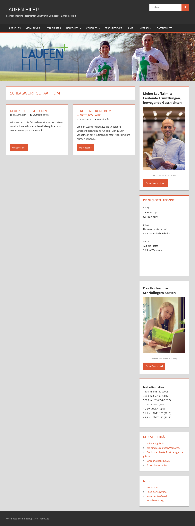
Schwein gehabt (155, 443)
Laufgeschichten (41, 114)
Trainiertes (54, 28)
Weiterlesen (18, 147)
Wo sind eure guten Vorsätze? (163, 448)
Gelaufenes (34, 28)
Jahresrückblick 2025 (158, 460)
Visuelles (93, 28)
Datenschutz (164, 28)
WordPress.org (155, 500)
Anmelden (152, 487)
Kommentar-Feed (157, 496)
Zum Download (154, 366)
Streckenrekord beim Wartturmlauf (94, 113)
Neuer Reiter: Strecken (28, 110)
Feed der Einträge (157, 491)
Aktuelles (15, 28)
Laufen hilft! (23, 9)
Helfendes (74, 28)
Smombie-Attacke (157, 465)
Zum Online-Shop (155, 183)
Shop (130, 28)
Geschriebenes (113, 28)
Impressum (145, 28)
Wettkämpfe (103, 119)
